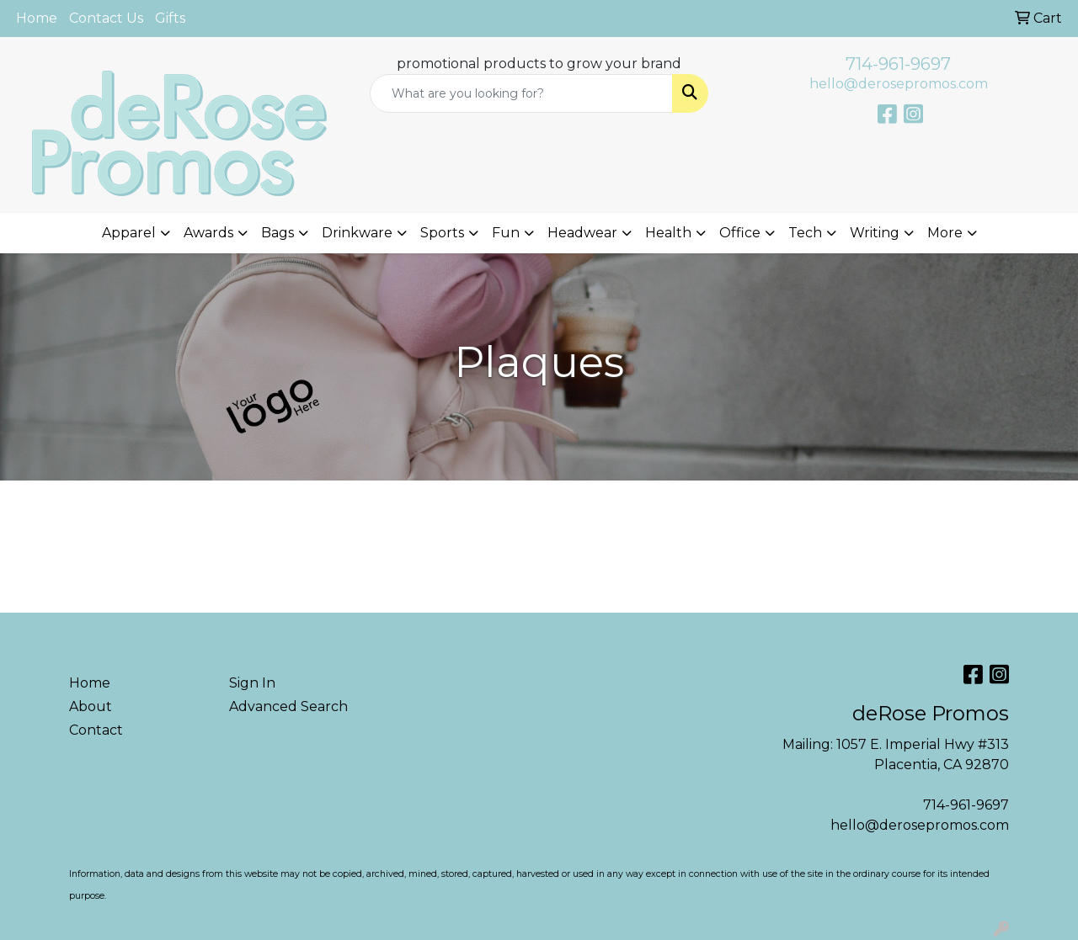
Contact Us (106, 18)
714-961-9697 (898, 64)
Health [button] (668, 233)
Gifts (170, 18)
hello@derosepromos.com (898, 84)
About (90, 706)
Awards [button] (208, 233)
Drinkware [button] (357, 233)
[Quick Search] (522, 93)
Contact (96, 730)
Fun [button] (506, 233)
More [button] (945, 233)
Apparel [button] (129, 233)
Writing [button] (874, 233)
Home (36, 18)
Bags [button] (277, 233)
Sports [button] (442, 233)
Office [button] (739, 233)
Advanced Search (288, 706)
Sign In (252, 683)
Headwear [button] (582, 233)
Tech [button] (805, 233)
